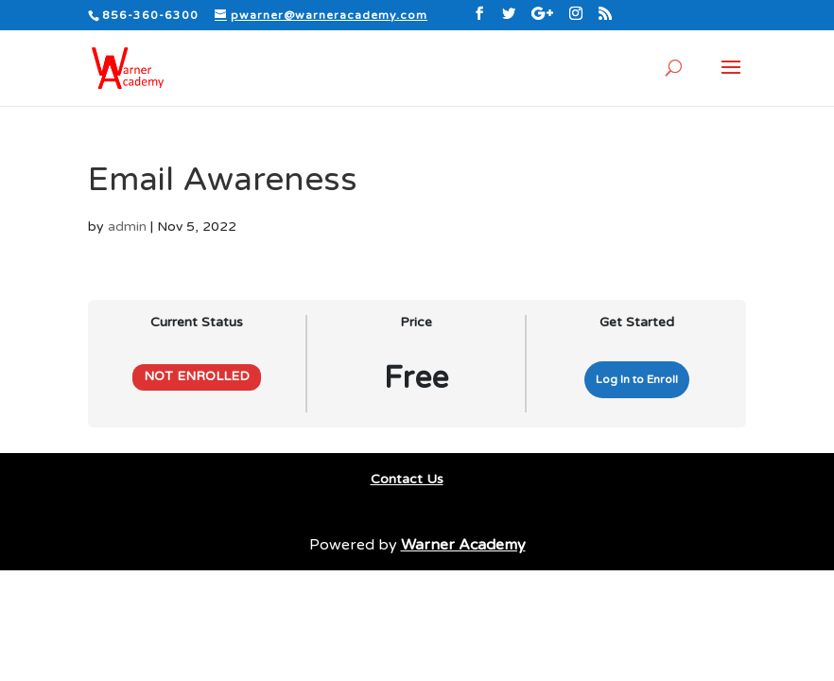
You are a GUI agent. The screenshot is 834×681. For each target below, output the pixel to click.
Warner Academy (463, 544)
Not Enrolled (197, 376)
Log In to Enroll (637, 379)
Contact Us (407, 479)
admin (127, 226)
